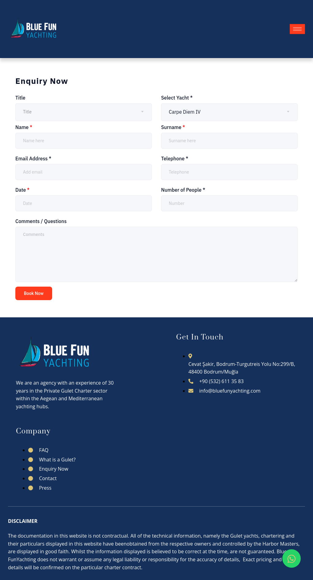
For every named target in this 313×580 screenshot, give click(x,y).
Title (20, 98)
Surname (173, 127)
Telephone (174, 158)
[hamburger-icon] (297, 29)
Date (22, 190)
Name (23, 127)
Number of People (183, 190)
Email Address (33, 158)
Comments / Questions (41, 221)
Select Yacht (177, 98)
